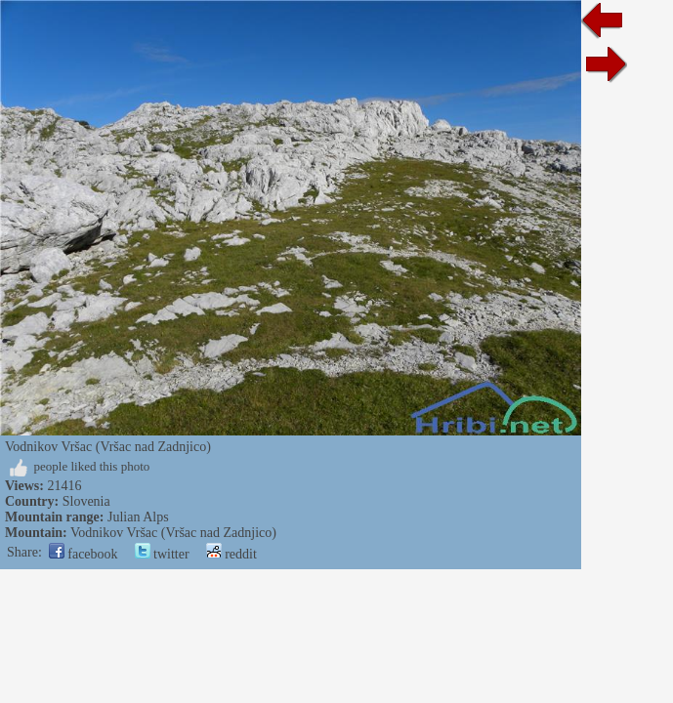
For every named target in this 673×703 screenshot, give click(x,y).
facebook (83, 554)
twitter (162, 554)
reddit (231, 554)
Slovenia (86, 501)
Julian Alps (138, 517)
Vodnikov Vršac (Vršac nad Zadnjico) (173, 532)
